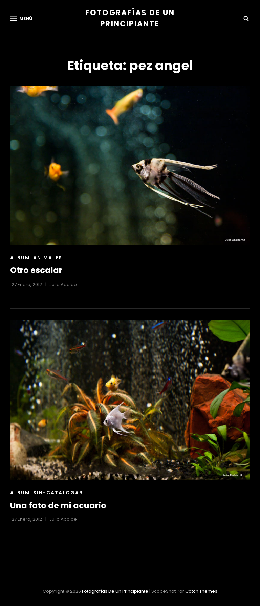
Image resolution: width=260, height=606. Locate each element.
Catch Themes (201, 591)
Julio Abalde (63, 284)
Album (20, 257)
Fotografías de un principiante (115, 591)
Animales (47, 257)
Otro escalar (36, 270)
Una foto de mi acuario (58, 505)
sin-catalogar (58, 492)
